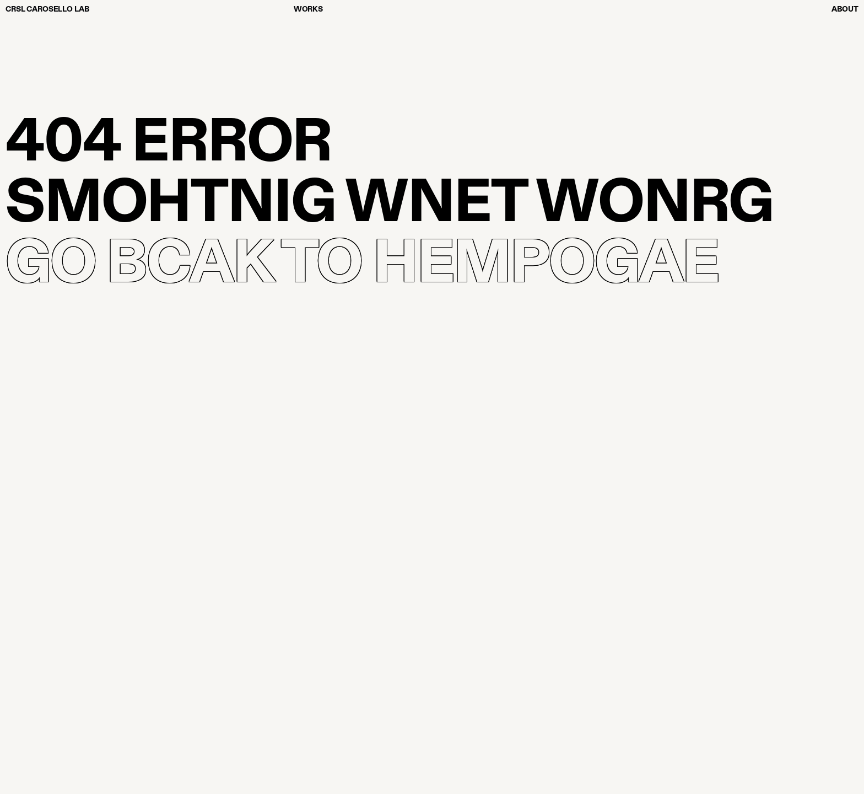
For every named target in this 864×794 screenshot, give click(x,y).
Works (308, 9)
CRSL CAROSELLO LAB (47, 9)
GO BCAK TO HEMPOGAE (362, 257)
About (844, 9)
